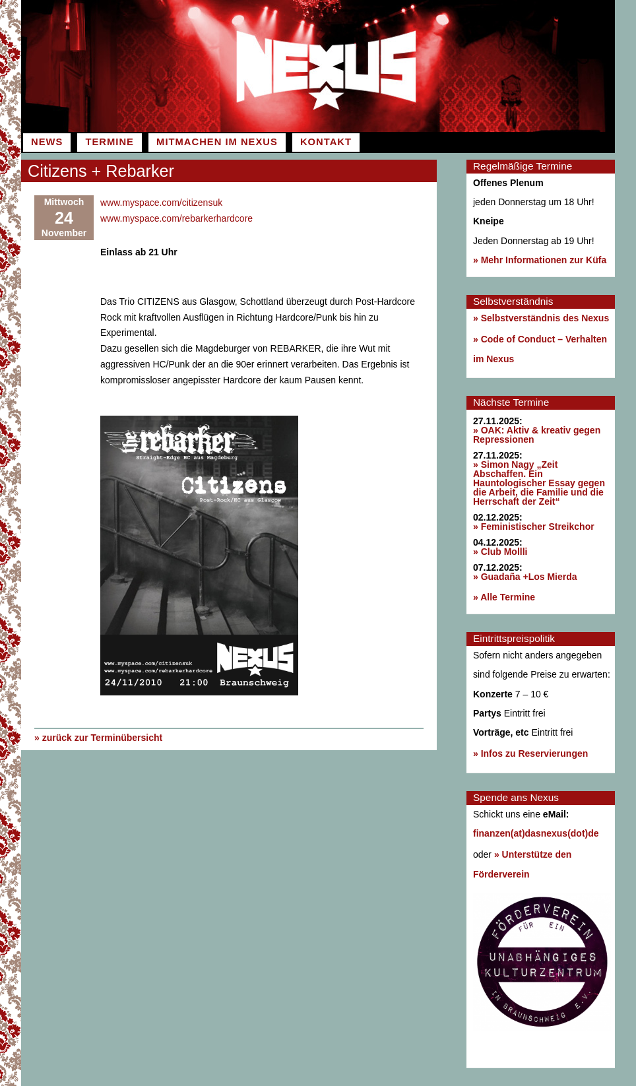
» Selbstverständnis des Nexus (541, 318)
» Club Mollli (500, 551)
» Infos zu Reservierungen (530, 753)
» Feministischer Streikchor (533, 526)
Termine (109, 142)
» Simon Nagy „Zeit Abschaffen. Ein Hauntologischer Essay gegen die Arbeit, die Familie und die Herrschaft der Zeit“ (539, 483)
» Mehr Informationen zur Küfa (539, 260)
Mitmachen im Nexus (217, 142)
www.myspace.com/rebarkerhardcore (176, 218)
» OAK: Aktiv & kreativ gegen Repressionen (536, 435)
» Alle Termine (504, 597)
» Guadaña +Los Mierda (525, 576)
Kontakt (326, 142)
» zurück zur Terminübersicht (98, 737)
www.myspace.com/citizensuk (161, 202)
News (47, 142)
